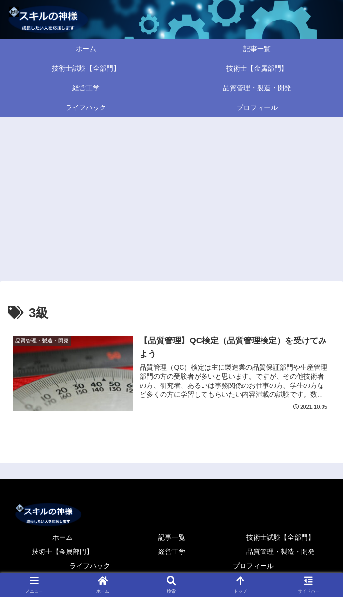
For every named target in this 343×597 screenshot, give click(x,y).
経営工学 (171, 551)
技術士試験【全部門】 (280, 537)
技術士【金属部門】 (62, 551)
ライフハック (89, 566)
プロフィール (253, 566)
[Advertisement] (171, 197)
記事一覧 (171, 537)
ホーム (62, 537)
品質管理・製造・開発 (280, 551)
